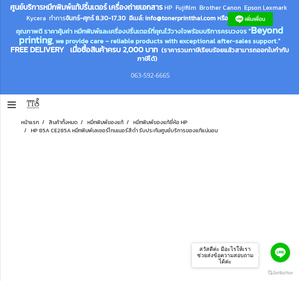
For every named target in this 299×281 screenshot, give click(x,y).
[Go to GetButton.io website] (280, 273)
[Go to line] (280, 252)
